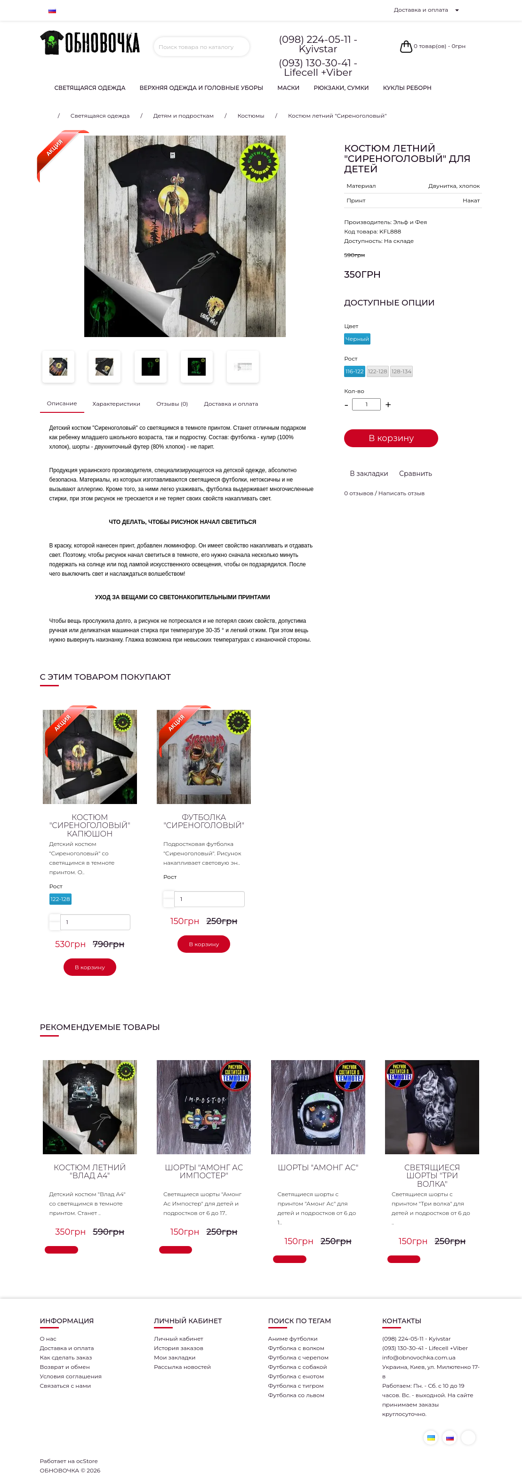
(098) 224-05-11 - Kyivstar (318, 44)
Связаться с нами (65, 1385)
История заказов (178, 1347)
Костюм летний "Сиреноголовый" (337, 115)
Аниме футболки (293, 1338)
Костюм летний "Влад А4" (90, 1172)
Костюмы (250, 115)
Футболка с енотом (296, 1376)
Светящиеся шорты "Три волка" (432, 1176)
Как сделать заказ (66, 1357)
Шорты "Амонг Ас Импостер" (204, 1172)
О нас (48, 1338)
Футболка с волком (296, 1347)
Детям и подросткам (183, 115)
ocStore (87, 1460)
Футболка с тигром (296, 1385)
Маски (288, 87)
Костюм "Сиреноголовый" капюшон (89, 825)
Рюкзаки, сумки (341, 87)
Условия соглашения (71, 1376)
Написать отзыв (401, 493)
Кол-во (354, 390)
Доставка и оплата (421, 9)
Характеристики (117, 403)
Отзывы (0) (172, 403)
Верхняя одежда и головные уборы (202, 87)
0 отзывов (358, 493)
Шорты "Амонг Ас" (318, 1167)
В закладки (369, 473)
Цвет (351, 326)
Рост (350, 358)
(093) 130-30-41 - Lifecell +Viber (318, 67)
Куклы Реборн (407, 87)
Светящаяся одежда (90, 87)
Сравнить (415, 473)
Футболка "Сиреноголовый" (203, 821)
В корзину (391, 438)
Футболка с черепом (298, 1357)
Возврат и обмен (65, 1366)
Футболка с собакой (297, 1366)
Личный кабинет (178, 1338)
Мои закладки (175, 1357)
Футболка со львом (296, 1395)
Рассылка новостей (182, 1366)
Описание (62, 403)
